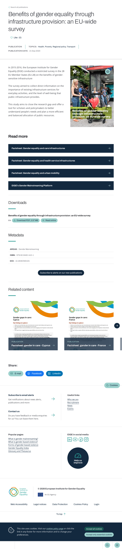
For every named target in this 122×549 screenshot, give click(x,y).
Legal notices (39, 504)
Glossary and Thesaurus (19, 451)
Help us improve (78, 461)
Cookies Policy (81, 504)
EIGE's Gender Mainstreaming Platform (32, 185)
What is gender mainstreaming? (23, 438)
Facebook (81, 439)
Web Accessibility (19, 504)
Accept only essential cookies (99, 535)
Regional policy (59, 47)
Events (70, 408)
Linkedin (69, 439)
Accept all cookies (94, 529)
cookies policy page (54, 529)
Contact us (14, 411)
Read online (50, 220)
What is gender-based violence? (23, 441)
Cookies (114, 385)
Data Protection (60, 504)
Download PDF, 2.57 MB (27, 220)
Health (41, 47)
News (69, 405)
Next (117, 325)
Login (96, 504)
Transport (71, 47)
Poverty (48, 47)
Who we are (72, 399)
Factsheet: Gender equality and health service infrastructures (43, 161)
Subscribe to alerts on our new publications (61, 273)
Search (107, 545)
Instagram (86, 439)
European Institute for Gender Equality (8, 545)
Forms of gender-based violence (23, 445)
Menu (117, 545)
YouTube (75, 439)
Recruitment (73, 402)
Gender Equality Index (18, 448)
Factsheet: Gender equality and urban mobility (35, 173)
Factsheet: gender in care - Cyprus (31, 345)
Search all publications (19, 7)
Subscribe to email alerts (21, 395)
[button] (15, 373)
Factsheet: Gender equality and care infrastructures (38, 148)
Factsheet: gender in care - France (86, 345)
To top (59, 514)
